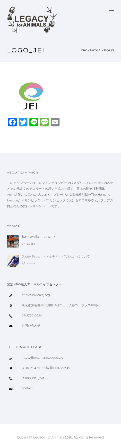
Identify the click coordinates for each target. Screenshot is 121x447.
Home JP (95, 50)
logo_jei (109, 50)
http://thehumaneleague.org (42, 357)
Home (83, 50)
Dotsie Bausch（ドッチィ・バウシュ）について (56, 256)
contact (27, 388)
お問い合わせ (31, 325)
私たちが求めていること (39, 237)
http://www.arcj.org (36, 295)
